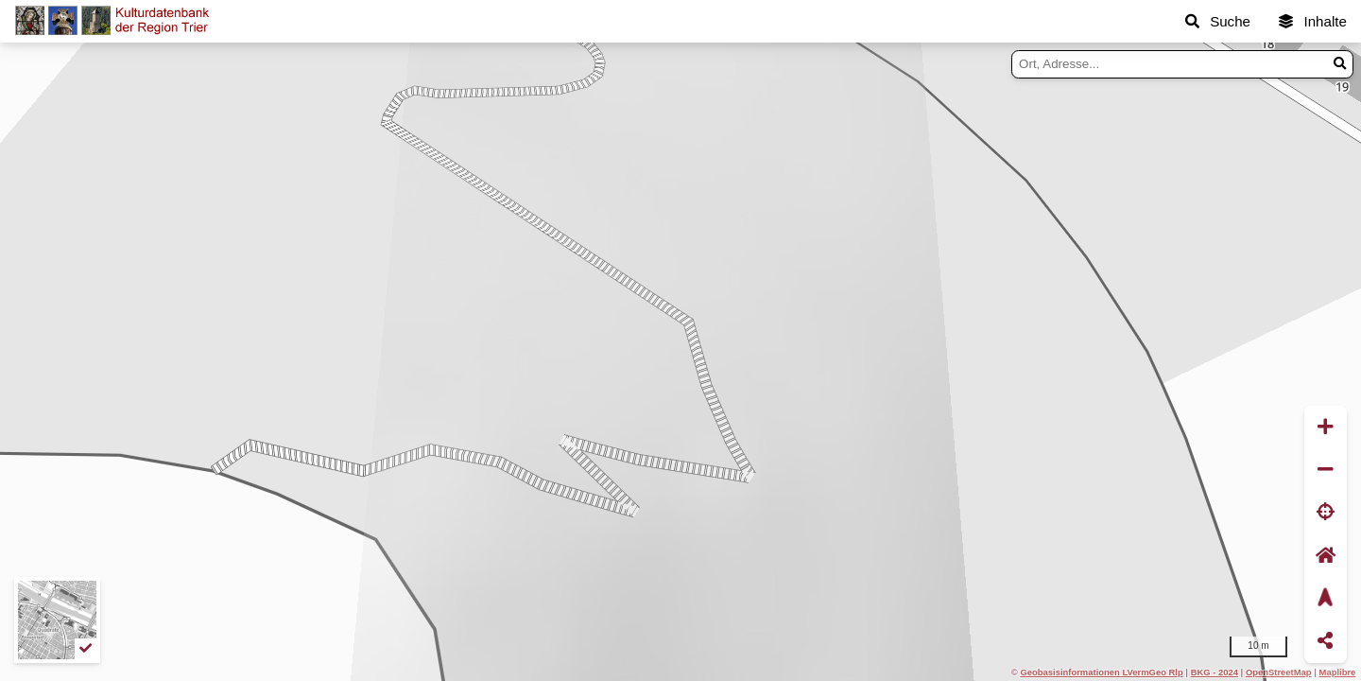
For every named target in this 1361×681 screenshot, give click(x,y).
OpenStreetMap (1279, 672)
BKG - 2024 (1214, 672)
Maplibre (1337, 672)
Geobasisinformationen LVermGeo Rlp (1101, 672)
